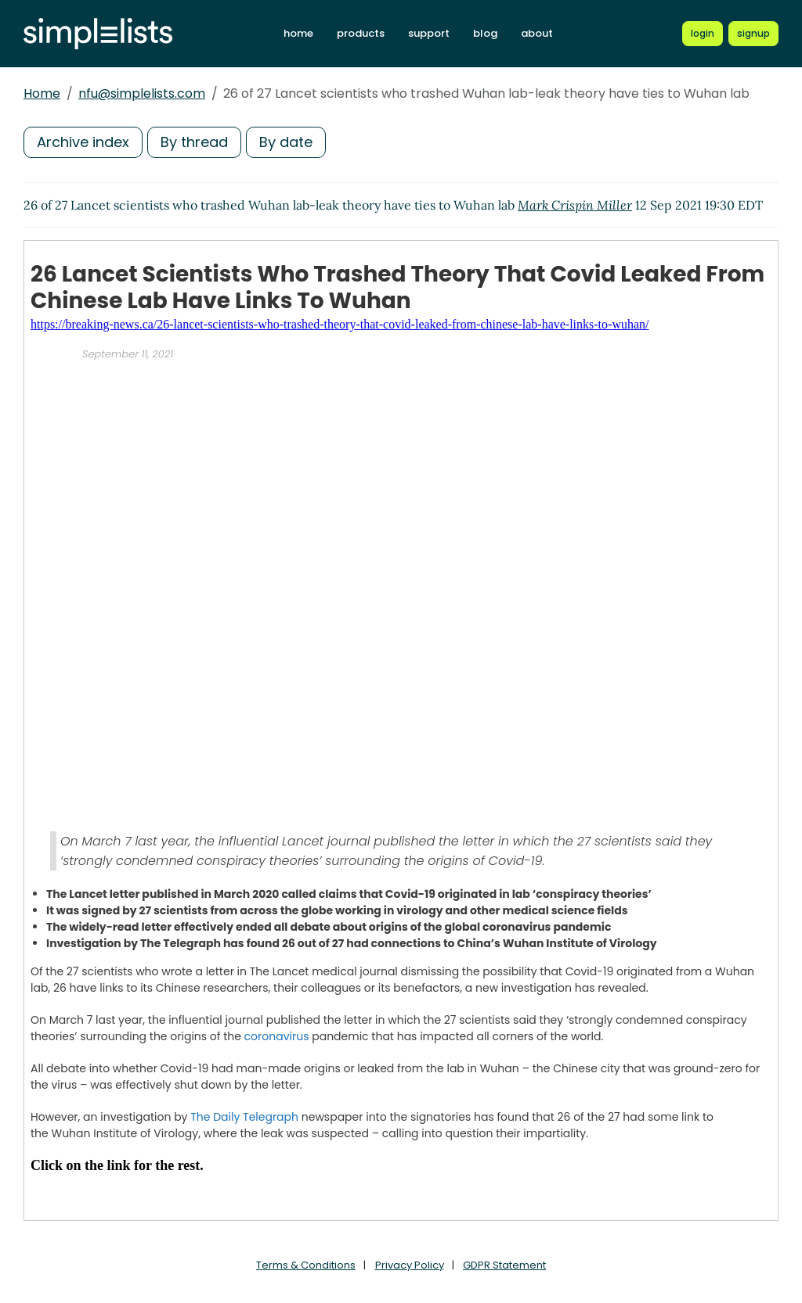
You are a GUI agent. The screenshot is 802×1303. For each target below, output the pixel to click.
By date (285, 142)
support (429, 33)
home (298, 33)
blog (485, 33)
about (537, 33)
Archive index (83, 142)
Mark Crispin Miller (575, 205)
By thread (194, 142)
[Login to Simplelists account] (702, 33)
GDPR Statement (504, 1265)
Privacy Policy (409, 1265)
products (361, 33)
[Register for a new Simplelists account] (753, 33)
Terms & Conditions (306, 1265)
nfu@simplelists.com (141, 93)
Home (41, 93)
